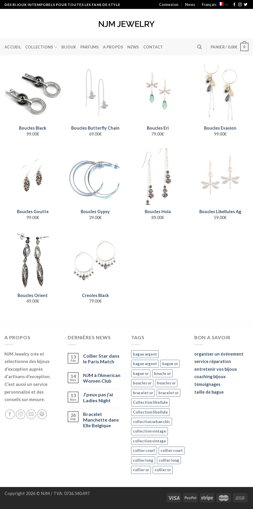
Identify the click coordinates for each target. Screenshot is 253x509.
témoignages (207, 384)
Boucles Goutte (33, 211)
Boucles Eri (158, 128)
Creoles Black (95, 295)
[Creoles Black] (95, 260)
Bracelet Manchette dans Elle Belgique (101, 419)
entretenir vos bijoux (215, 369)
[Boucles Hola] (157, 176)
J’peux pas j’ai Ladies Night (98, 397)
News (190, 4)
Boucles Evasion (220, 128)
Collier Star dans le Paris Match (101, 358)
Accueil (12, 47)
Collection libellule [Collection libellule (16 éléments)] (150, 402)
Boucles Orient (32, 295)
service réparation (212, 361)
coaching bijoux (210, 376)
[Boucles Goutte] (32, 176)
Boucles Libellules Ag (220, 211)
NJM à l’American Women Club (101, 378)
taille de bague (209, 392)
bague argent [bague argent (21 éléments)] (145, 354)
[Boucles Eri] (157, 92)
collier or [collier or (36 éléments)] (141, 469)
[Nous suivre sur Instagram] (240, 5)
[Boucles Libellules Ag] (220, 176)
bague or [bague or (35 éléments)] (170, 363)
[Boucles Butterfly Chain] (95, 92)
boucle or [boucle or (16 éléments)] (162, 373)
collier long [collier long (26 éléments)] (143, 460)
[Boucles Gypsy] (95, 176)
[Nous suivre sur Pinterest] (42, 414)
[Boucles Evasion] (220, 92)
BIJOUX (68, 47)
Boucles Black (32, 128)
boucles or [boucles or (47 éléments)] (142, 383)
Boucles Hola (158, 211)
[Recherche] (199, 47)
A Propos (113, 47)
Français (215, 4)
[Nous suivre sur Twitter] (245, 5)
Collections (41, 47)
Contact (153, 47)
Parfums (89, 47)
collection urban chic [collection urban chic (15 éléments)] (151, 421)
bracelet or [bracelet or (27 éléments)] (143, 392)
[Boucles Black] (32, 92)
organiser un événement (219, 353)
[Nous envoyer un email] (31, 414)
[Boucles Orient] (32, 260)
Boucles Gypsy (95, 211)
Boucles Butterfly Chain (95, 128)
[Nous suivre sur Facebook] (234, 5)
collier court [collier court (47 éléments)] (144, 450)
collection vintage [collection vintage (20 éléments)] (149, 431)
